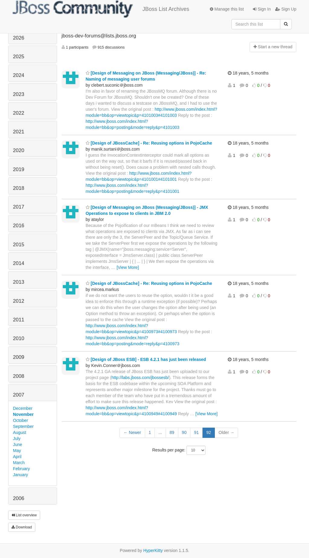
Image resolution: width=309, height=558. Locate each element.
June (17, 444)
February (21, 468)
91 (196, 432)
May (17, 450)
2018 (18, 188)
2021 (18, 132)
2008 (18, 376)
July (17, 438)
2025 (18, 56)
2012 (18, 301)
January (20, 474)
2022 (18, 113)
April (17, 456)
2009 (18, 357)
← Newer (132, 432)
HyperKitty (153, 550)
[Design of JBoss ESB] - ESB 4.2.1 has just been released (146, 359)
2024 (18, 75)
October (20, 420)
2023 (18, 94)
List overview (24, 515)
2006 (18, 498)
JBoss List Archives (101, 9)
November (23, 414)
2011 (18, 320)
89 (172, 432)
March (19, 462)
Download (21, 527)
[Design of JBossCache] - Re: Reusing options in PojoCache (149, 143)
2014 (18, 263)
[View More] (127, 267)
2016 (18, 225)
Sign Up (285, 9)
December (23, 408)
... (160, 432)
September (23, 426)
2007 (18, 395)
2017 (18, 207)
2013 (18, 282)
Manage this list (227, 9)
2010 (18, 338)
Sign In (262, 9)
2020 (18, 150)
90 (184, 432)
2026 (18, 38)
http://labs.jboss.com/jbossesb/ (140, 377)
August (19, 432)
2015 (18, 244)
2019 (18, 169)
